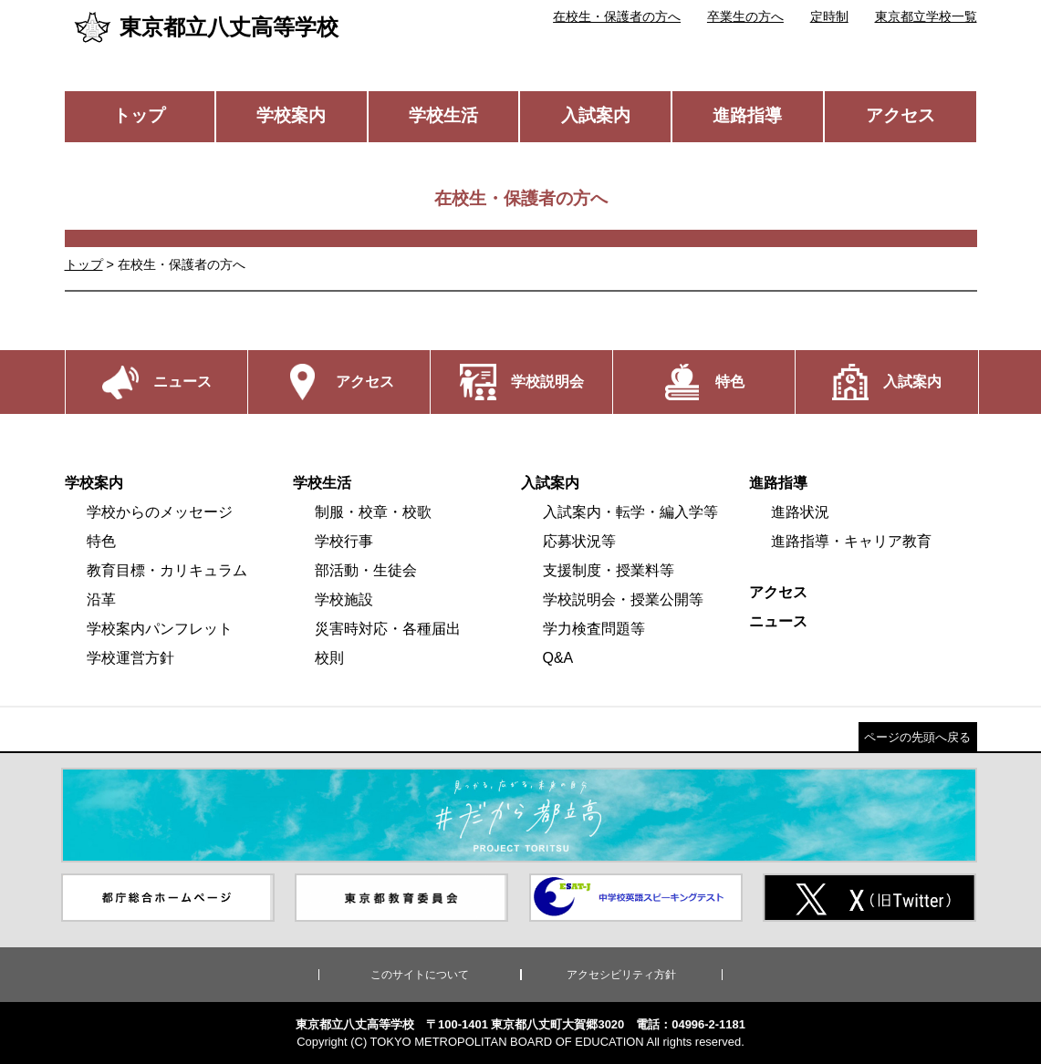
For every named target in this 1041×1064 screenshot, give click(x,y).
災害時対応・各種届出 (388, 628)
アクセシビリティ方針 (621, 974)
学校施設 (344, 599)
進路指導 (747, 115)
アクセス (900, 115)
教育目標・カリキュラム (167, 570)
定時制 (829, 16)
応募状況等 (579, 541)
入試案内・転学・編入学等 (630, 512)
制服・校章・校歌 (373, 512)
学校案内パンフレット (160, 628)
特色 (101, 541)
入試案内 (595, 115)
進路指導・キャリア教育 (851, 541)
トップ (139, 115)
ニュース (778, 621)
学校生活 (443, 115)
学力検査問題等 (594, 628)
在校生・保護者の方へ (617, 16)
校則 (329, 658)
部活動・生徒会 (366, 570)
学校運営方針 (130, 658)
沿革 (101, 599)
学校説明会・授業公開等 (623, 599)
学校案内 (291, 115)
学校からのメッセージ (160, 512)
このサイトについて (419, 974)
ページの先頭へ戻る (917, 737)
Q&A (558, 658)
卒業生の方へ (745, 16)
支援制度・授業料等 (608, 570)
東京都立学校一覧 (926, 16)
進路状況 (800, 512)
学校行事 (344, 541)
